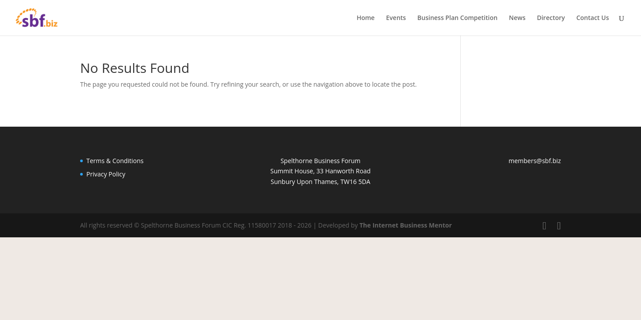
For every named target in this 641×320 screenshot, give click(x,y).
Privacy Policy (105, 174)
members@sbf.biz (535, 160)
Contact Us (592, 18)
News (517, 18)
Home (366, 18)
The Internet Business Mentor (405, 225)
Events (396, 18)
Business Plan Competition (458, 18)
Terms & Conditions (115, 160)
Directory (551, 18)
